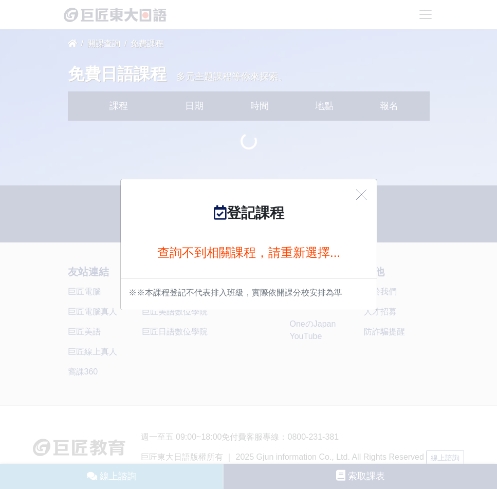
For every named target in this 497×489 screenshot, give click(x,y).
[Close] (361, 194)
